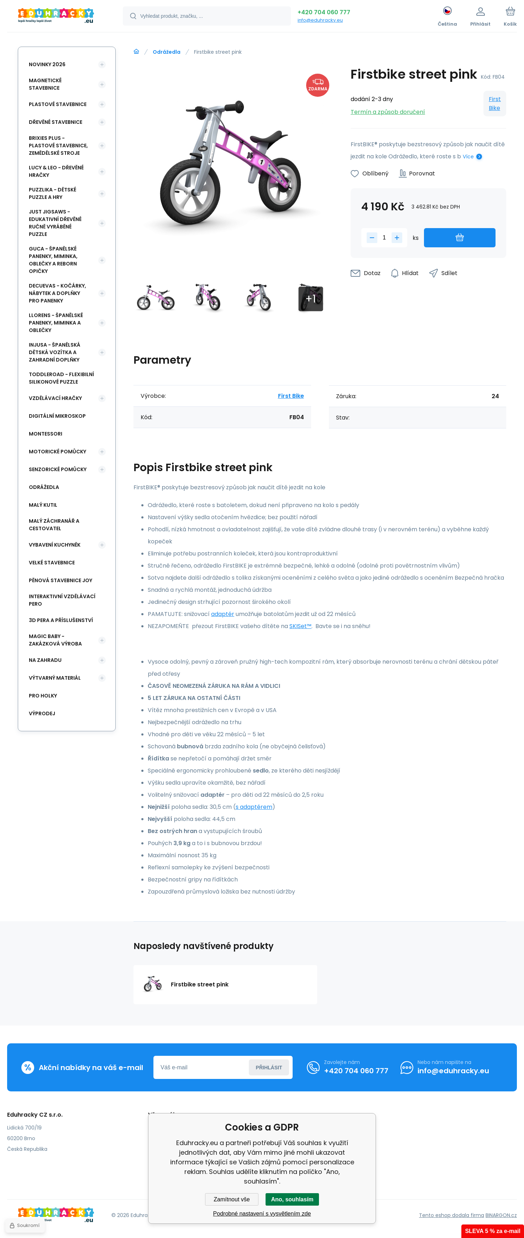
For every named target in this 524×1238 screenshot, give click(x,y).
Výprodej (42, 713)
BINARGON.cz (501, 1215)
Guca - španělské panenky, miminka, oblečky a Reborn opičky (53, 260)
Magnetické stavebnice (45, 84)
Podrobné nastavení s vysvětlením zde (262, 1214)
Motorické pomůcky (57, 451)
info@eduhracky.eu (320, 20)
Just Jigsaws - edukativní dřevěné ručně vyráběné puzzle (55, 223)
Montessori (45, 433)
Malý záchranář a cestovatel (54, 524)
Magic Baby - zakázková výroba (55, 640)
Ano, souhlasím (292, 1199)
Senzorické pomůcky (58, 469)
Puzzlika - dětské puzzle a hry (52, 193)
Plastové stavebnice (58, 104)
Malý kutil (43, 505)
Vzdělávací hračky (55, 398)
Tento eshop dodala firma (451, 1215)
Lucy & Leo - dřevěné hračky (56, 171)
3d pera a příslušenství (61, 620)
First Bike (495, 103)
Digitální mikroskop (57, 416)
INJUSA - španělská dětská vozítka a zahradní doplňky (54, 352)
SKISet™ (300, 626)
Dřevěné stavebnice (55, 122)
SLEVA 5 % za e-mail (492, 1231)
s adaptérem (254, 807)
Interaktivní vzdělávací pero (62, 600)
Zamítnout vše (232, 1199)
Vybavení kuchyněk (54, 544)
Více (468, 156)
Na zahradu (45, 660)
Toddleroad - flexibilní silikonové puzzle (61, 378)
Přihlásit (269, 1067)
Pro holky (43, 695)
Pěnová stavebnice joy (60, 580)
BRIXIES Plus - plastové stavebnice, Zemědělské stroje (58, 146)
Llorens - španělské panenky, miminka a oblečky (56, 323)
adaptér (222, 614)
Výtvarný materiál (55, 677)
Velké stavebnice (52, 562)
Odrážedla (166, 52)
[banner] (56, 17)
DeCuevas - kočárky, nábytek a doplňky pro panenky (57, 293)
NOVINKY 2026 (47, 64)
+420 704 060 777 (324, 12)
